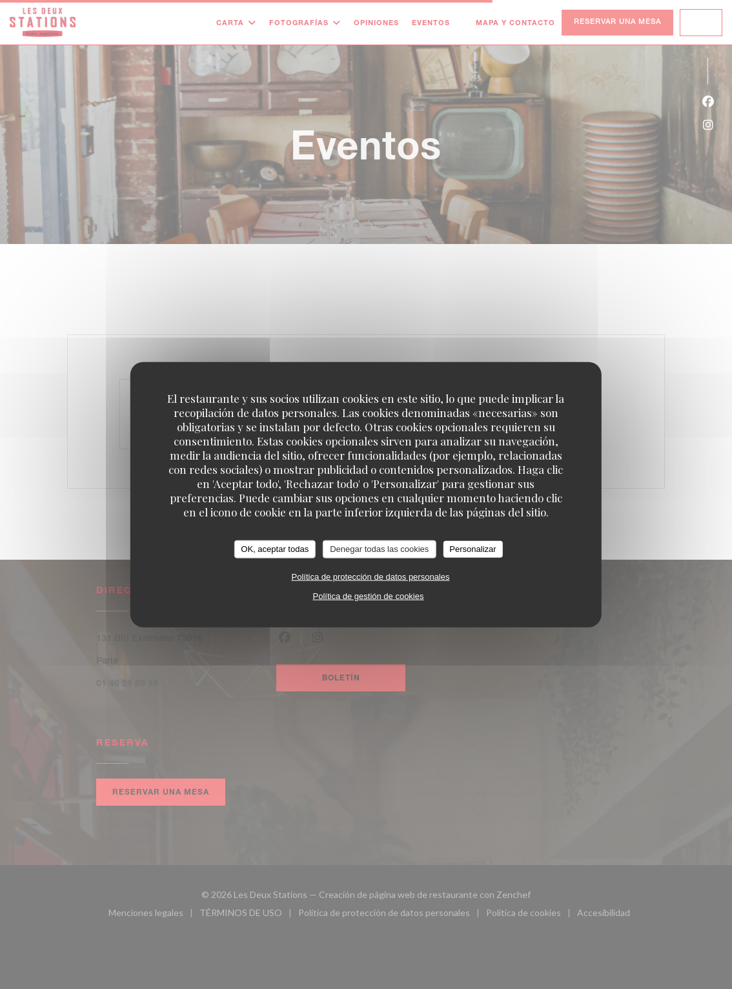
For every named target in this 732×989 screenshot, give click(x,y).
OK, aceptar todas (275, 549)
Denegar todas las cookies (379, 549)
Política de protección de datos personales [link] (370, 576)
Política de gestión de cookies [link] (367, 595)
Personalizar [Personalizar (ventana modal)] (472, 549)
